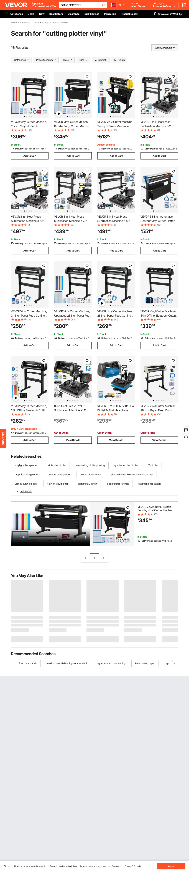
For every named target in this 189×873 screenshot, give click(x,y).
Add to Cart (29, 155)
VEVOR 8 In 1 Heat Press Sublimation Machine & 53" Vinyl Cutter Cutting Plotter (27, 221)
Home (14, 22)
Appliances (25, 22)
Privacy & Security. (133, 866)
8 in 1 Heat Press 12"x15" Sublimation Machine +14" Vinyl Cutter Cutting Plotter (70, 410)
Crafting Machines (60, 22)
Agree (171, 866)
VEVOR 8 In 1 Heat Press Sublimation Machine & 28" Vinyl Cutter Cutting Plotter (157, 126)
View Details (73, 439)
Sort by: (158, 47)
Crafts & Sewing (41, 22)
